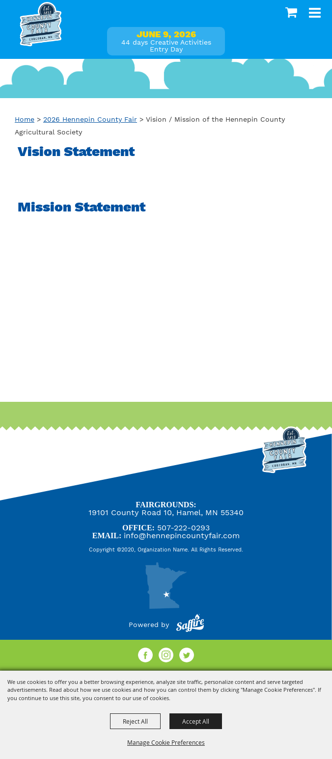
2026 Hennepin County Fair (90, 119)
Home (24, 119)
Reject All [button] (135, 721)
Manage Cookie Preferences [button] (166, 742)
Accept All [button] (195, 721)
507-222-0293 (183, 527)
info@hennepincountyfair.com (182, 535)
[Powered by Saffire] (190, 624)
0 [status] (292, 12)
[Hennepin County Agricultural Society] (40, 24)
